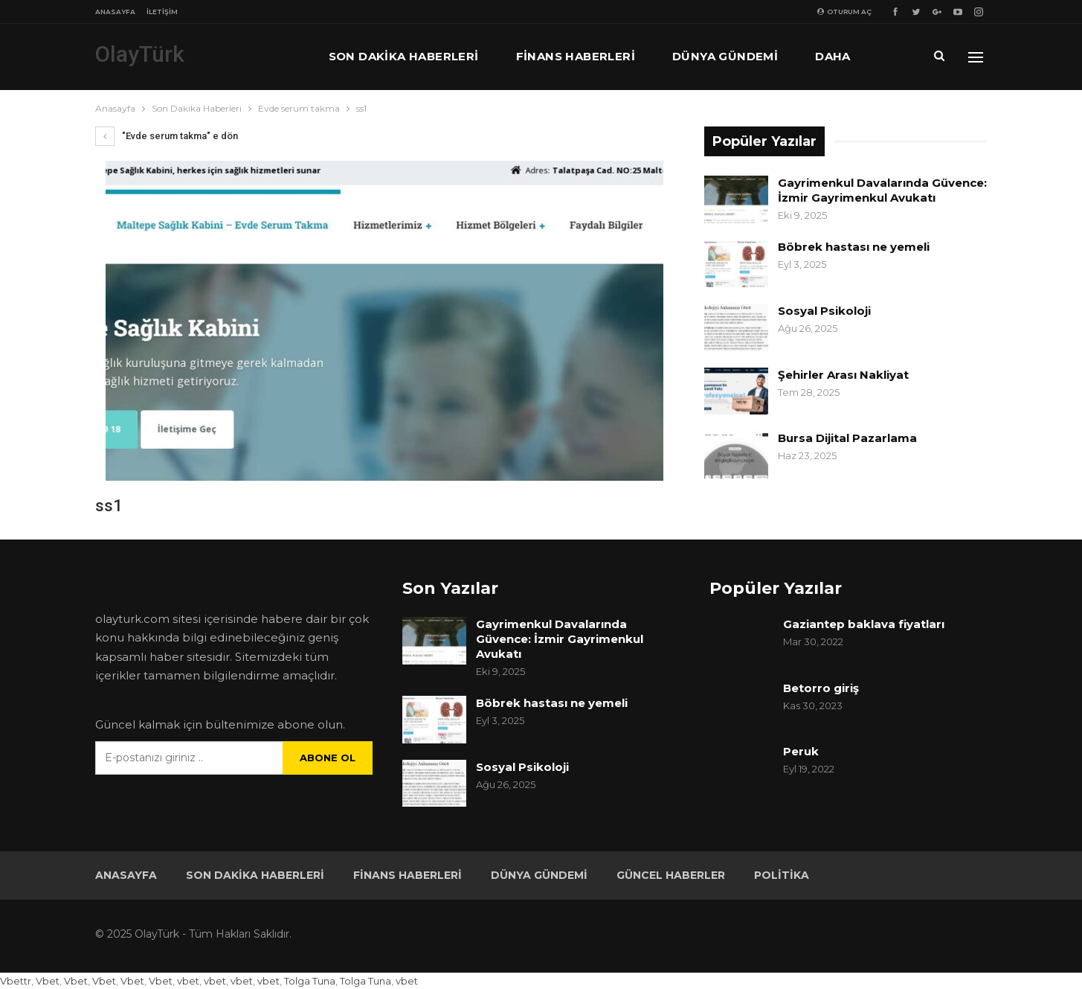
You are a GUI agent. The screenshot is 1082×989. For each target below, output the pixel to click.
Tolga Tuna (309, 981)
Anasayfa (115, 11)
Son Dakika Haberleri (404, 56)
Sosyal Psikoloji (824, 311)
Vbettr (15, 981)
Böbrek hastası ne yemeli (854, 247)
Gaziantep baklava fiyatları (863, 624)
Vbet (47, 981)
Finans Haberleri (575, 56)
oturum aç (844, 11)
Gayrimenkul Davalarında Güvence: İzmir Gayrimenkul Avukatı (882, 190)
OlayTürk (139, 54)
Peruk (801, 751)
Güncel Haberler (670, 875)
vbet (188, 981)
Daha (833, 56)
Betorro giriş (821, 688)
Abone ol (327, 758)
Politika (781, 875)
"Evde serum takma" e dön (166, 135)
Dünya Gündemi (725, 56)
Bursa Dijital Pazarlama (847, 438)
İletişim (162, 11)
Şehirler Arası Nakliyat (843, 375)
